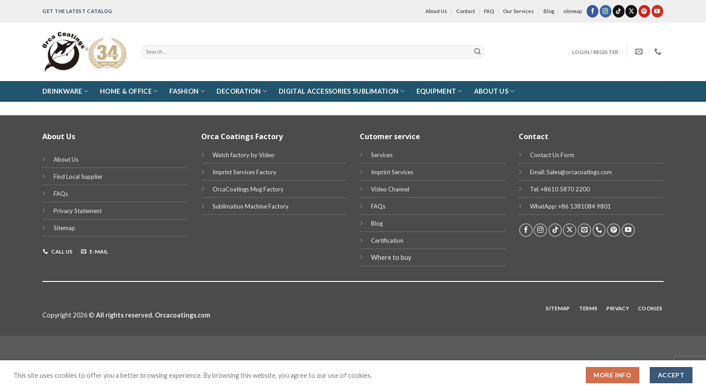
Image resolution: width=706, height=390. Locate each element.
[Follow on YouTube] (657, 11)
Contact (465, 11)
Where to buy (391, 257)
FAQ (489, 11)
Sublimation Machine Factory (251, 206)
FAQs (61, 193)
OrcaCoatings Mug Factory (248, 189)
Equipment (439, 91)
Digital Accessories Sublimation (341, 91)
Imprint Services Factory (244, 172)
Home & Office (129, 91)
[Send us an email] (584, 230)
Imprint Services (392, 172)
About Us (436, 11)
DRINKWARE (65, 91)
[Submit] (477, 52)
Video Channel (390, 189)
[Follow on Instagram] (605, 11)
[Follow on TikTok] (619, 11)
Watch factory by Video (244, 155)
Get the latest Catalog (77, 11)
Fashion (187, 91)
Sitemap (64, 227)
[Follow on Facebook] (592, 11)
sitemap (572, 11)
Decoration (242, 91)
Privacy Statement (78, 210)
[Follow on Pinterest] (644, 11)
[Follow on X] (631, 11)
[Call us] (599, 230)
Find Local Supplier (78, 176)
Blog (548, 11)
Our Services (518, 11)
